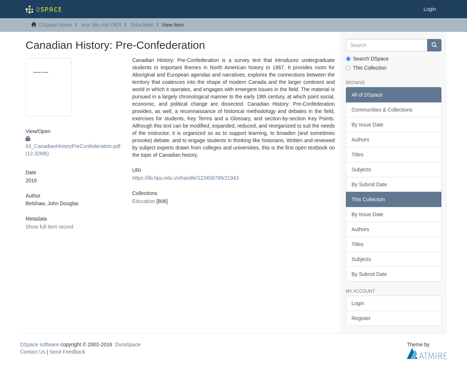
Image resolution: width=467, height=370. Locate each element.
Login (358, 303)
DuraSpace (127, 344)
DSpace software (39, 344)
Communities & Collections (382, 110)
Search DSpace (367, 59)
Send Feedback (67, 352)
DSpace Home (55, 25)
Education (142, 25)
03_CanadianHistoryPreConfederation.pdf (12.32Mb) (73, 146)
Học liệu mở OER (101, 25)
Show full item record (49, 227)
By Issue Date (367, 125)
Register (361, 318)
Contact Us (32, 352)
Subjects (361, 169)
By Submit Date (369, 184)
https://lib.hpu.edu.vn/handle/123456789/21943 (185, 178)
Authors (360, 140)
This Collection (366, 68)
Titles (358, 154)
